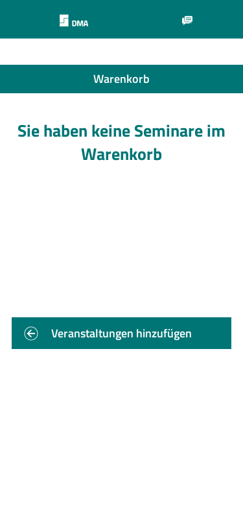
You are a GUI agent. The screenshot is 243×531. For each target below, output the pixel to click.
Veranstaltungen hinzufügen (121, 333)
